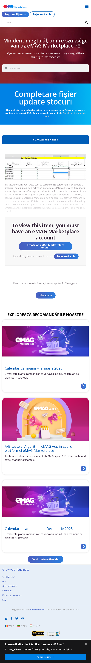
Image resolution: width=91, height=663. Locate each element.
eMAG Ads (7, 590)
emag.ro (11, 625)
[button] (86, 6)
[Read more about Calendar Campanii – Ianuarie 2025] (83, 386)
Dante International (37, 610)
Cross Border (8, 577)
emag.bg (24, 625)
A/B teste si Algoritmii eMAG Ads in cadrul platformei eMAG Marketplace (39, 448)
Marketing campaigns (11, 595)
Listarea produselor (24, 110)
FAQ (4, 599)
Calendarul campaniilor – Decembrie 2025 (39, 528)
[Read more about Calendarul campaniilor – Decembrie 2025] (83, 546)
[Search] (86, 22)
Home (9, 110)
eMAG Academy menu (45, 139)
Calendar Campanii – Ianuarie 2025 (34, 368)
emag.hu (36, 625)
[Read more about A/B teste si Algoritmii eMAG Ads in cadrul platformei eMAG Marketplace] (83, 468)
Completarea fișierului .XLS (47, 113)
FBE (4, 581)
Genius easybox (9, 586)
